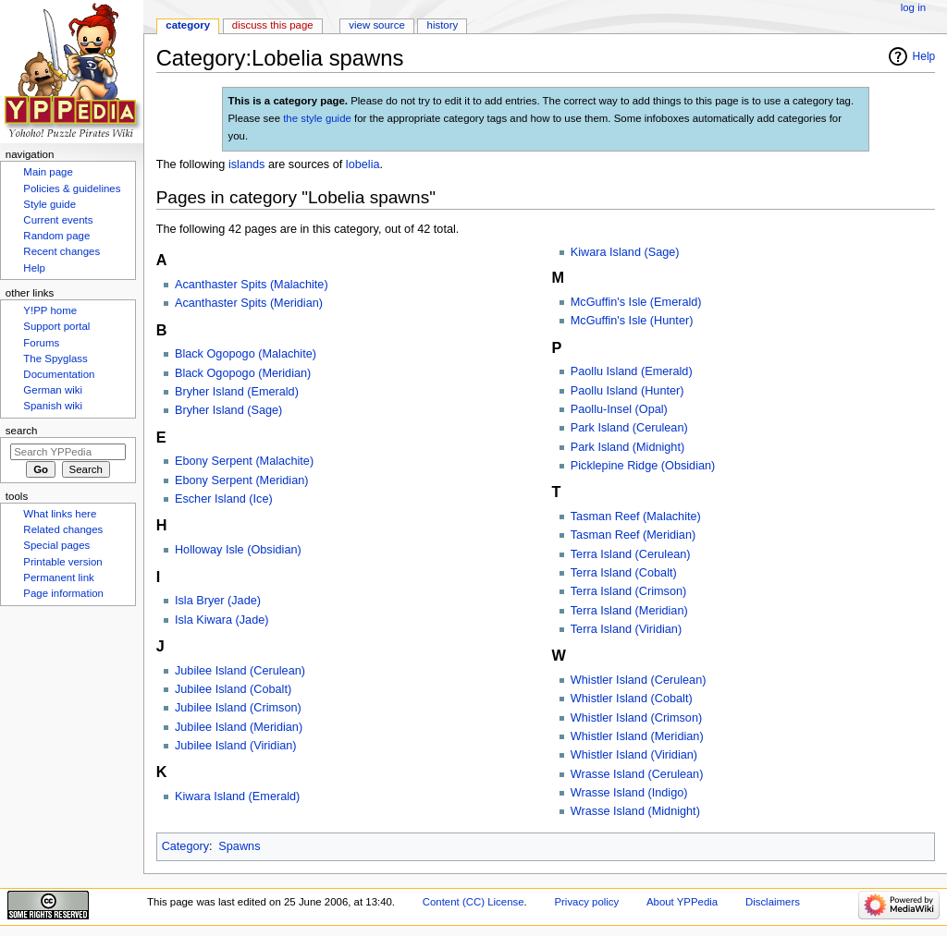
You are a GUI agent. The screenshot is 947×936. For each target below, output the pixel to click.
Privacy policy (586, 901)
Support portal (56, 326)
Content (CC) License (473, 901)
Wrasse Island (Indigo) (629, 792)
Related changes (63, 529)
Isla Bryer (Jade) (218, 600)
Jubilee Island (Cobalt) (233, 689)
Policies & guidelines (71, 188)
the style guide (317, 118)
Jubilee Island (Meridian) (238, 727)
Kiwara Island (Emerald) (237, 796)
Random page (56, 235)
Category (185, 846)
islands (246, 164)
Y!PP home (50, 310)
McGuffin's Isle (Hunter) (632, 320)
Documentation (58, 374)
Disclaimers (772, 901)
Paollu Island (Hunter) (627, 390)
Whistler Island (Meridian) (637, 736)
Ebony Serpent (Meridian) (242, 480)
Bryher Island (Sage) (228, 410)
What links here (59, 513)
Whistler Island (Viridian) (634, 754)
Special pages (56, 545)
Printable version (62, 561)
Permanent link (58, 577)
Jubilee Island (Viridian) (236, 745)
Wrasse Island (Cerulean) (637, 774)
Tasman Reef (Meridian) (633, 535)
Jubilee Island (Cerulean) (240, 670)
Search (22, 430)
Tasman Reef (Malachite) (636, 516)
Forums (41, 342)
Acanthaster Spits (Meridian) (249, 303)
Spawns (239, 846)
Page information (63, 593)
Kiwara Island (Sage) (625, 252)
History (443, 24)
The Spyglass (55, 358)
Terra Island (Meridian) (629, 610)
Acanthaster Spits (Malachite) (251, 284)
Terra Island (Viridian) (626, 629)
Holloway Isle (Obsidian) (238, 549)
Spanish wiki (52, 405)
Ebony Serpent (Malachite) (244, 461)
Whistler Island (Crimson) (636, 717)
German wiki (52, 389)
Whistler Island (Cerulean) (639, 680)
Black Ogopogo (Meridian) (243, 373)
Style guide (49, 204)
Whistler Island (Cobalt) (632, 698)
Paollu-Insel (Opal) (619, 409)
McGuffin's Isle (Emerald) (636, 302)
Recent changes (61, 251)
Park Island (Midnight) (627, 447)
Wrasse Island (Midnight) (635, 811)
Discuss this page (273, 24)
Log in (913, 7)
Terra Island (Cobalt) (624, 572)
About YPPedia (682, 901)
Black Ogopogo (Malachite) (245, 353)
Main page (48, 171)
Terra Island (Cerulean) (631, 554)
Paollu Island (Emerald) (632, 371)
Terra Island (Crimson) (629, 591)
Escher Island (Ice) (224, 498)
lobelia (363, 164)
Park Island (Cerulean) (629, 427)
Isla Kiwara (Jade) (222, 620)
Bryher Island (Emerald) (237, 391)
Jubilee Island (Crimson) (238, 707)
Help (924, 56)
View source (376, 24)
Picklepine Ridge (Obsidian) (643, 465)
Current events (57, 219)
